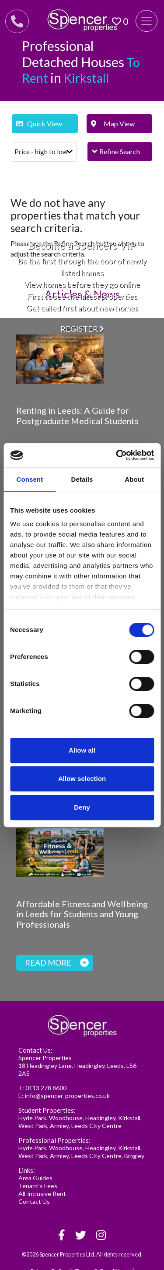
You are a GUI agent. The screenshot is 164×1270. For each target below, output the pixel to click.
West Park (32, 1125)
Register (82, 328)
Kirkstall (129, 1117)
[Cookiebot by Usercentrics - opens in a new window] (117, 455)
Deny (82, 807)
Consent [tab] (29, 479)
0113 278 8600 (45, 1087)
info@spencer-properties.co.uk (67, 1095)
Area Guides (35, 1178)
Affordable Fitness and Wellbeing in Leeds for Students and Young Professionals (82, 914)
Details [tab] (82, 479)
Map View (113, 123)
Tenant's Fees (37, 1185)
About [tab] (134, 479)
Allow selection (82, 778)
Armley (59, 1125)
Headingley (100, 1117)
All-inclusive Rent (42, 1193)
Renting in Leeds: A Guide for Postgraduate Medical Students (77, 415)
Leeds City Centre (96, 1125)
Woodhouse (66, 1117)
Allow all (82, 750)
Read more (57, 962)
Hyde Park (32, 1117)
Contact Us (34, 1201)
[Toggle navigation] (146, 21)
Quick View (39, 123)
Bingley (134, 1155)
